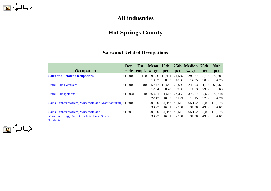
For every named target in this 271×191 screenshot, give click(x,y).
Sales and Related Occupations (71, 76)
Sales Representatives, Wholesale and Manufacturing (85, 103)
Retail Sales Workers (62, 85)
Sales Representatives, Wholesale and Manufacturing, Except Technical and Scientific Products (81, 116)
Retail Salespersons (61, 94)
